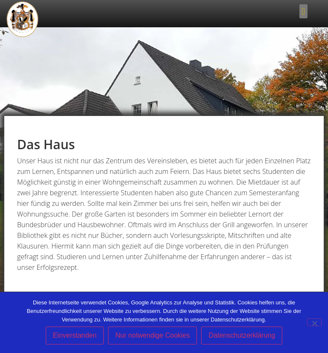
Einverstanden (75, 335)
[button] (303, 11)
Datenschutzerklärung (241, 335)
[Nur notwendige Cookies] (314, 322)
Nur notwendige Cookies (152, 335)
